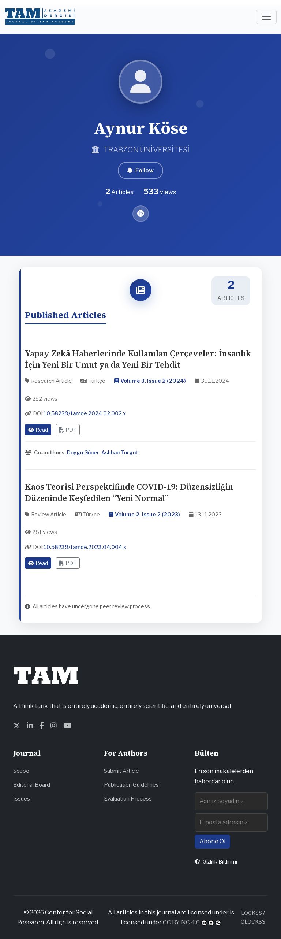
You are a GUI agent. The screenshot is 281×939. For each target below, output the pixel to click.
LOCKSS (251, 913)
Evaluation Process (128, 798)
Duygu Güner (83, 452)
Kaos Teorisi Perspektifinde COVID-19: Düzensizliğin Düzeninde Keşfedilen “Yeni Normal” (129, 492)
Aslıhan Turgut (119, 452)
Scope (21, 770)
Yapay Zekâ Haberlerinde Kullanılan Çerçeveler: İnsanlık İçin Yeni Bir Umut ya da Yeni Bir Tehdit (138, 359)
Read (38, 430)
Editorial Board (31, 784)
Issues (21, 798)
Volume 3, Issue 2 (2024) (153, 381)
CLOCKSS (253, 921)
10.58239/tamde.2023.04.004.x (85, 547)
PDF (67, 430)
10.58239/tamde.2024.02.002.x (85, 413)
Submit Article (121, 770)
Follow (140, 170)
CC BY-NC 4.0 (181, 922)
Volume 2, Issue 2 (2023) (147, 514)
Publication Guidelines (131, 784)
